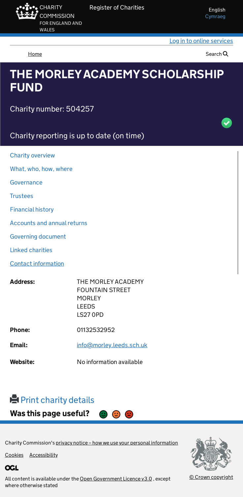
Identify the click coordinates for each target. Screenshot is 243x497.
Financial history (32, 209)
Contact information (37, 263)
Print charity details (52, 399)
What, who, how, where (41, 169)
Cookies (14, 455)
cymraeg (215, 16)
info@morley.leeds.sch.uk (112, 345)
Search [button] (217, 54)
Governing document (38, 236)
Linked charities (31, 250)
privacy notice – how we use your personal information (117, 443)
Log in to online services (201, 41)
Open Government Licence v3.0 (116, 479)
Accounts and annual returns (48, 223)
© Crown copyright (211, 477)
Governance (26, 182)
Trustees (21, 196)
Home (35, 54)
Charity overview (32, 155)
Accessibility (43, 455)
